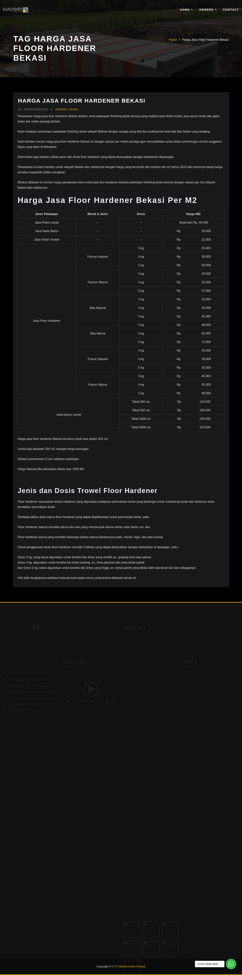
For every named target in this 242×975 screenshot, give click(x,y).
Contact (231, 9)
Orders (207, 9)
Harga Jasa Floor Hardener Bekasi (205, 39)
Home (186, 9)
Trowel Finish (66, 109)
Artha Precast (33, 109)
